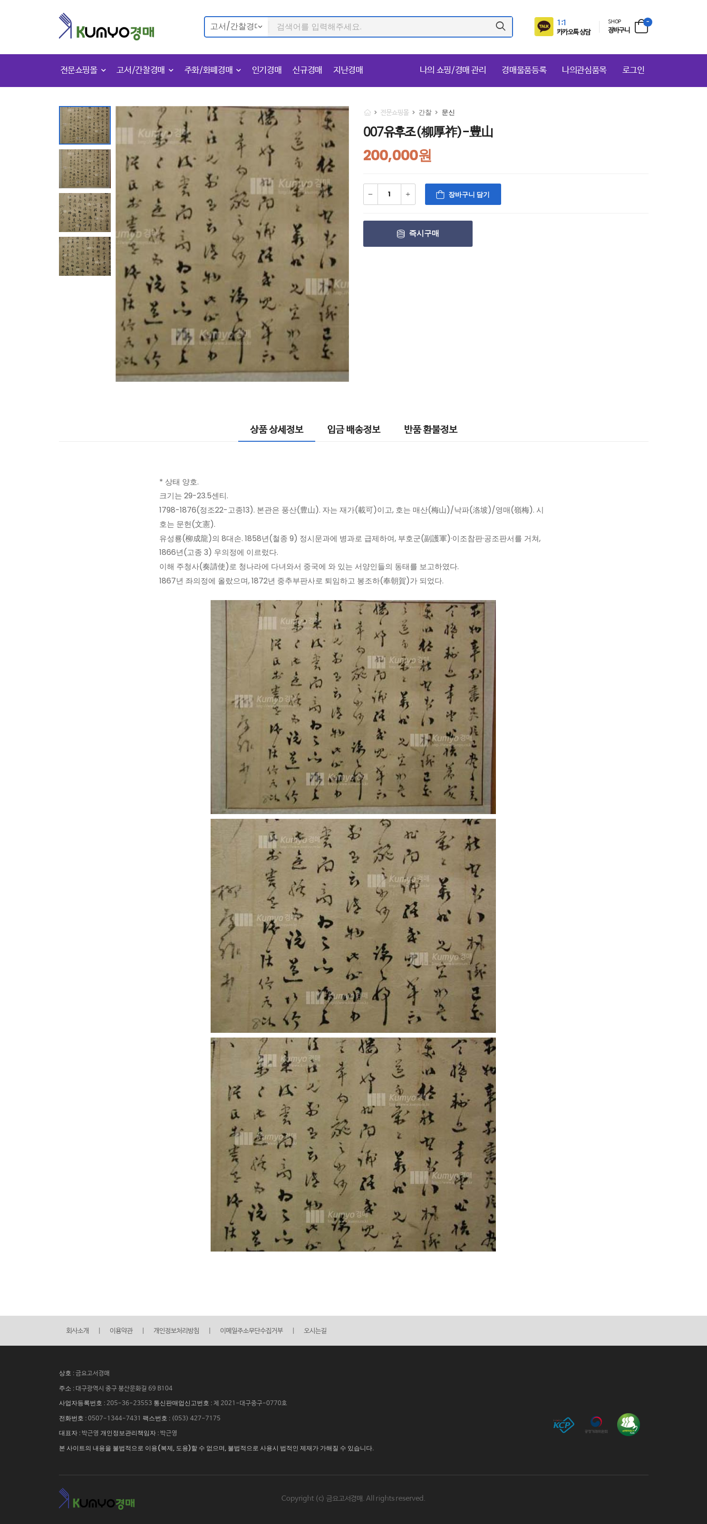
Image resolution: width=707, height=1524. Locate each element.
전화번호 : (73, 1418)
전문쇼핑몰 (78, 70)
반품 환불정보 (430, 430)
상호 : (67, 1373)
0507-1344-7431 (114, 1418)
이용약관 (121, 1331)
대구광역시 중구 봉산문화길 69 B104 (124, 1388)
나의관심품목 (585, 70)
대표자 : (70, 1432)
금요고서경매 (93, 1373)
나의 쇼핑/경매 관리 (454, 70)
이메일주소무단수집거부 (251, 1331)
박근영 (90, 1433)
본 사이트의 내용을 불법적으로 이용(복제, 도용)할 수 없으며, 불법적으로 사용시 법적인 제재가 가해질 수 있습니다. (216, 1448)
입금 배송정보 (353, 430)
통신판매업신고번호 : (183, 1403)
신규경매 (307, 70)
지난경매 (348, 70)
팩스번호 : (157, 1418)
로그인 (633, 70)
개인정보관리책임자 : (130, 1432)
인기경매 (267, 70)
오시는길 (315, 1331)
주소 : (67, 1388)
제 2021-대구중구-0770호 (250, 1403)
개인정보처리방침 (176, 1331)
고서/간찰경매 (140, 70)
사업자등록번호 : (83, 1403)
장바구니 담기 (469, 194)
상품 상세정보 (276, 430)
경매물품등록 (525, 70)
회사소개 (77, 1331)
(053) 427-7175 (196, 1418)
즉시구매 (424, 233)
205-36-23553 (129, 1403)
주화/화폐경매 (208, 70)
